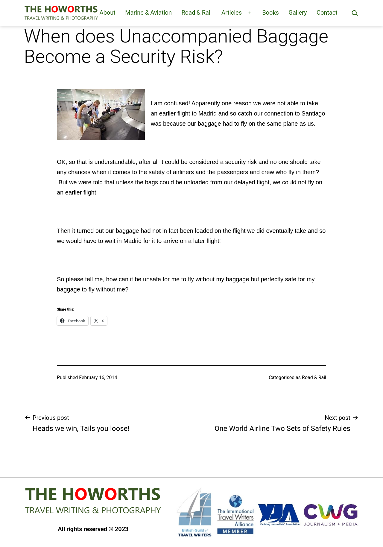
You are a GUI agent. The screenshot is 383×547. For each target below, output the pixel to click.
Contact (327, 12)
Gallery (297, 12)
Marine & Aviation (148, 12)
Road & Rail (196, 12)
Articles (231, 12)
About (107, 12)
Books (270, 12)
